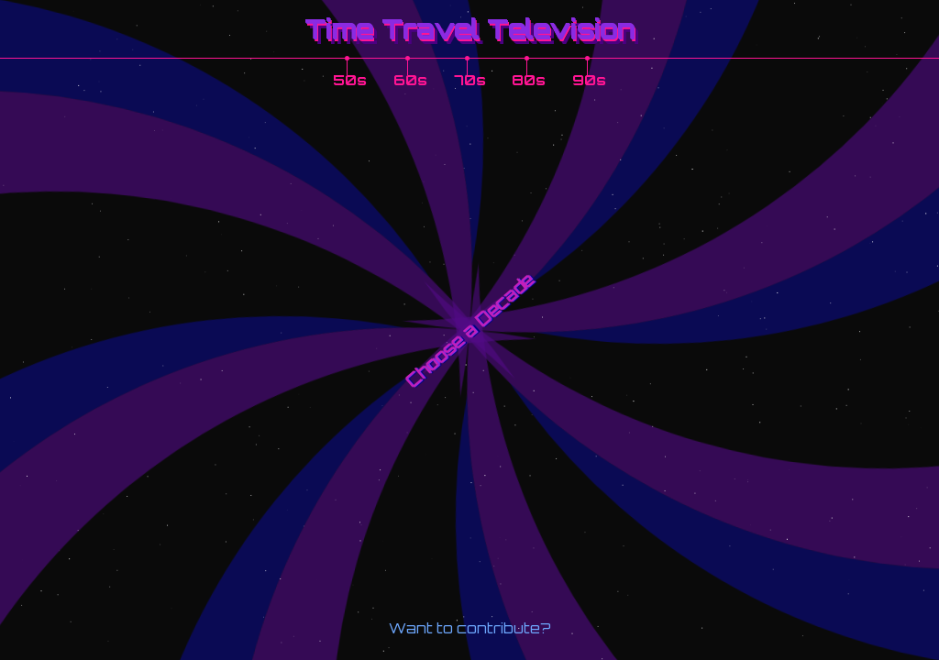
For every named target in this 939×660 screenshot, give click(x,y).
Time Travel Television (469, 28)
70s (470, 80)
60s (410, 80)
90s (589, 80)
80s (529, 80)
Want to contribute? (470, 628)
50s (350, 80)
